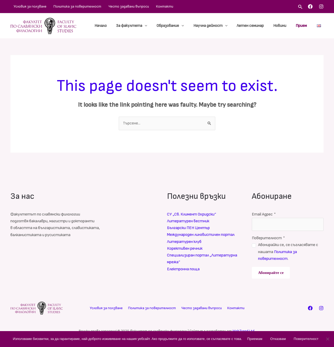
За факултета (140, 25)
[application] (153, 25)
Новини (282, 25)
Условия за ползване (26, 6)
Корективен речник (184, 248)
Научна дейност (216, 25)
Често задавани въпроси (116, 6)
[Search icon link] (300, 7)
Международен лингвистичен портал (201, 234)
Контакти (148, 6)
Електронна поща (183, 269)
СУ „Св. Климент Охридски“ (191, 214)
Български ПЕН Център (188, 228)
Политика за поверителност (70, 6)
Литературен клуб (184, 241)
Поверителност (268, 238)
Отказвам (278, 339)
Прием (302, 25)
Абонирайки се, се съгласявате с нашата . (288, 252)
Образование (177, 25)
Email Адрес (264, 214)
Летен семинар (254, 25)
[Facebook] (310, 6)
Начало (110, 25)
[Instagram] (321, 6)
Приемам (254, 339)
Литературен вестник (188, 221)
